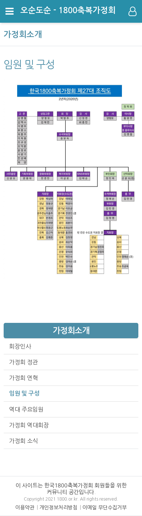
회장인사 (20, 346)
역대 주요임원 (26, 409)
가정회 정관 (23, 362)
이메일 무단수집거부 (104, 507)
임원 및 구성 (24, 393)
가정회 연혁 (23, 378)
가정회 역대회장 (29, 425)
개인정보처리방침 (58, 507)
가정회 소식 (23, 441)
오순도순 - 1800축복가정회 (68, 10)
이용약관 (24, 507)
